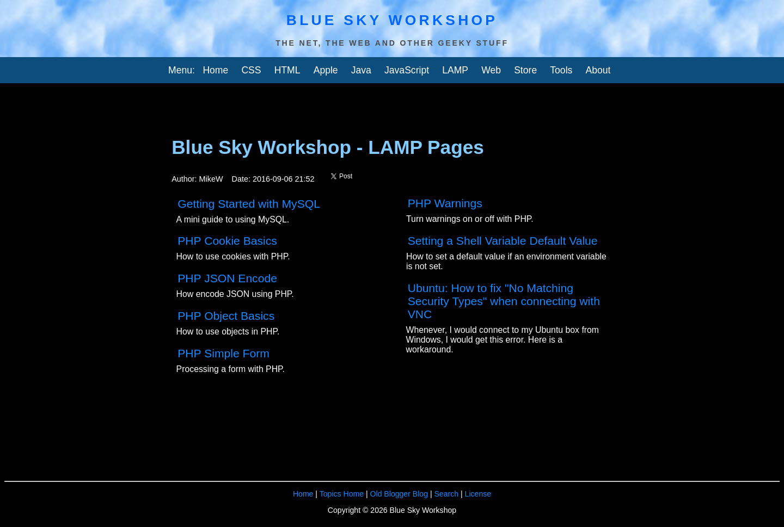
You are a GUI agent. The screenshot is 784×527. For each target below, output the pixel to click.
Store (525, 70)
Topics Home (342, 493)
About (597, 70)
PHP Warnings (445, 203)
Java (361, 70)
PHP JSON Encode (227, 278)
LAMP (455, 70)
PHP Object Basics (225, 315)
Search (446, 493)
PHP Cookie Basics (227, 240)
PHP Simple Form (223, 353)
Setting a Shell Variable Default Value (503, 240)
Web (491, 70)
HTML (287, 70)
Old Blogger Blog (399, 493)
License (478, 493)
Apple (326, 70)
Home (215, 70)
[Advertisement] (259, 105)
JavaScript (406, 70)
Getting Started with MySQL (248, 203)
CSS (251, 70)
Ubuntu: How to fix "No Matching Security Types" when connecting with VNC (504, 301)
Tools (561, 70)
